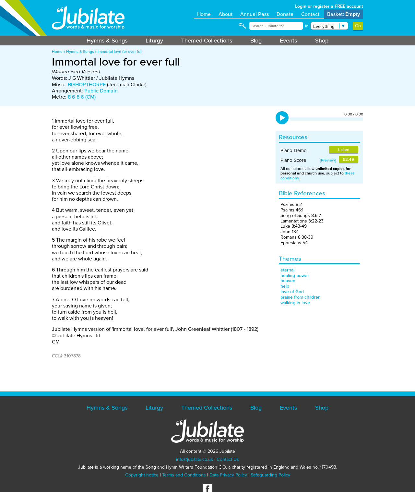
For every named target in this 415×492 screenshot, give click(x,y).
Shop (321, 40)
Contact (310, 14)
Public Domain (101, 90)
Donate (285, 14)
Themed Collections (206, 40)
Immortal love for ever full (120, 51)
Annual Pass (254, 14)
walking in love (295, 302)
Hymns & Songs (107, 40)
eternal (287, 270)
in (306, 26)
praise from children (300, 297)
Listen (343, 150)
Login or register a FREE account (329, 6)
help (284, 286)
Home (204, 14)
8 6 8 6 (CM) (82, 97)
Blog (256, 40)
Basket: (343, 14)
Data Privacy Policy (228, 475)
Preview (328, 160)
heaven (287, 280)
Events (288, 40)
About (225, 14)
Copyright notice (142, 475)
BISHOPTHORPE (87, 84)
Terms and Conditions (184, 475)
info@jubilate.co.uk (194, 459)
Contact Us (228, 459)
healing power (294, 275)
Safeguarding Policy (270, 475)
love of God (292, 291)
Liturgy (154, 40)
